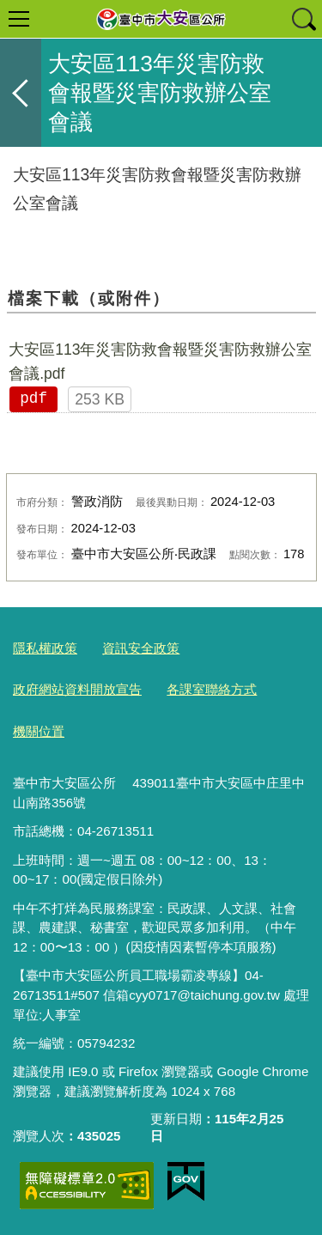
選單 (19, 19)
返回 (20, 93)
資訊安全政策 (140, 648)
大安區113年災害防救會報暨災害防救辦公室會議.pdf (160, 361)
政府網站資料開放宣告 (77, 689)
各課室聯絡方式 (212, 689)
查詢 (303, 19)
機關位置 (38, 731)
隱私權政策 (45, 648)
